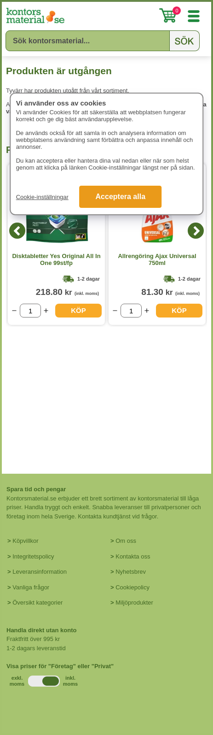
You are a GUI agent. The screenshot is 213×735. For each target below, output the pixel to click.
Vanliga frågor (30, 587)
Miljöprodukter (134, 602)
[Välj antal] (30, 311)
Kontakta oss (132, 556)
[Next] (196, 231)
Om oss (125, 540)
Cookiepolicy (132, 587)
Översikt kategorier (37, 602)
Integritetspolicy (33, 556)
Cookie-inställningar (42, 197)
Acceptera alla (121, 196)
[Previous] (17, 231)
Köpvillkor (25, 540)
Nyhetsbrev (130, 571)
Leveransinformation (39, 571)
